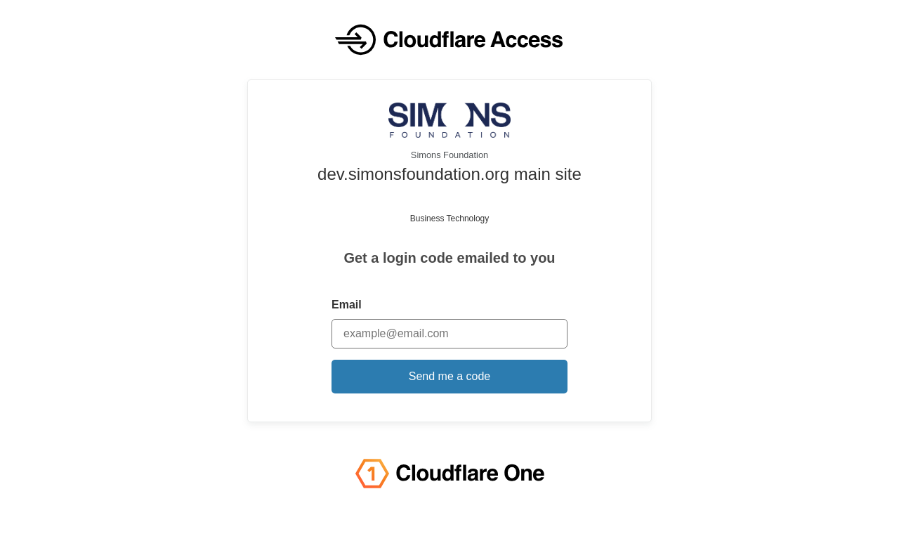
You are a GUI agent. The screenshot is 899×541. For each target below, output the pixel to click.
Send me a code (450, 376)
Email (347, 305)
